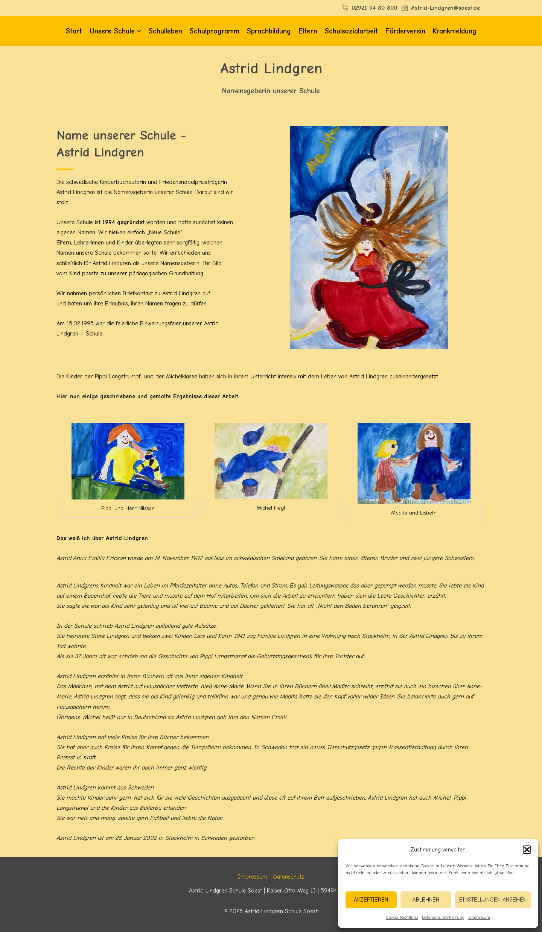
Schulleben (165, 31)
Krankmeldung (455, 31)
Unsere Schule (115, 31)
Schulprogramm (214, 31)
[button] (527, 849)
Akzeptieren (371, 899)
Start (74, 31)
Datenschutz (288, 876)
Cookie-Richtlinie (402, 917)
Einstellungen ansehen (493, 899)
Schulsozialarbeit (351, 31)
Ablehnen (426, 899)
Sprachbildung (269, 31)
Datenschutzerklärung (443, 917)
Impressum (479, 917)
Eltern (307, 31)
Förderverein (405, 31)
